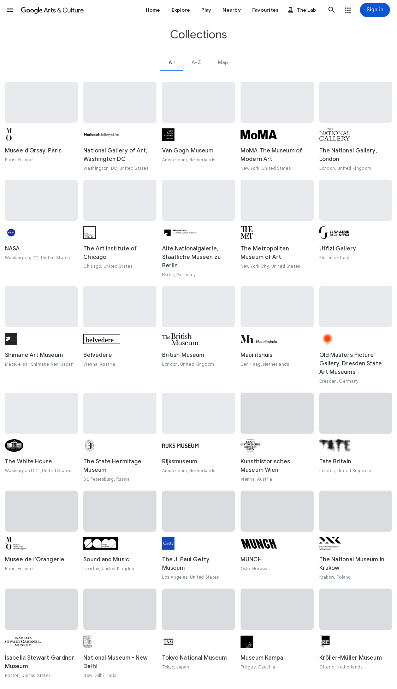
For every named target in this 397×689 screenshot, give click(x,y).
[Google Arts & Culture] (52, 10)
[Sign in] (375, 10)
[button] (9, 9)
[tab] (171, 62)
